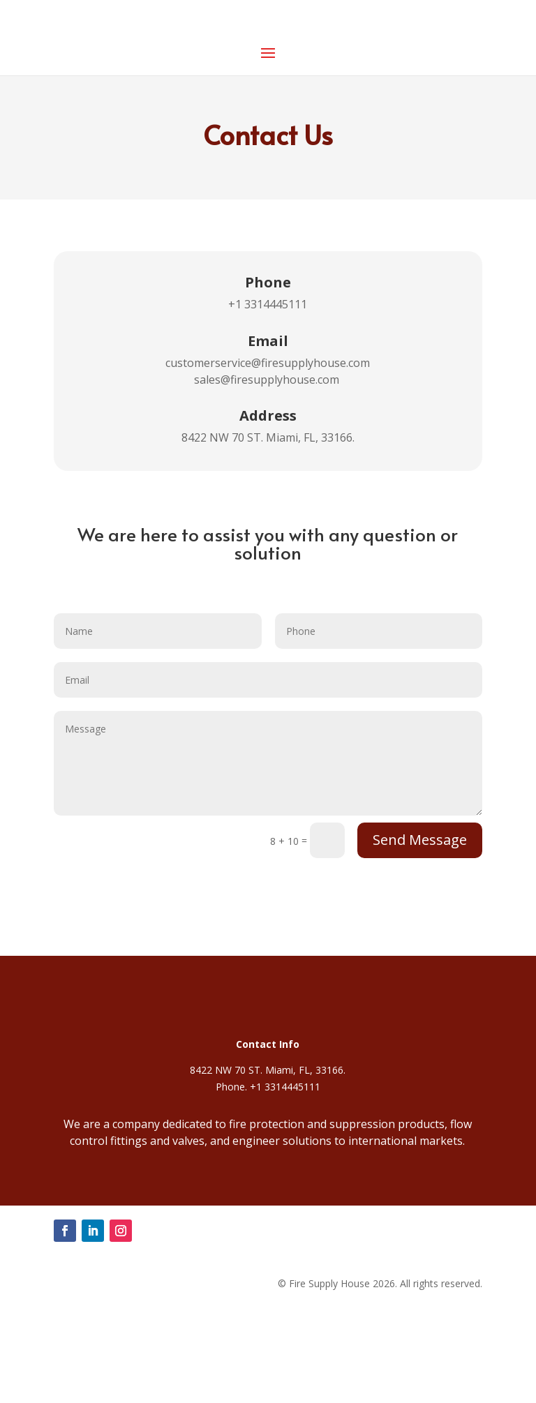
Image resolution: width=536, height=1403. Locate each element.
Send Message (420, 839)
